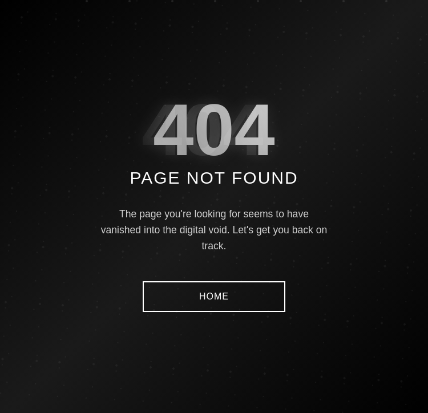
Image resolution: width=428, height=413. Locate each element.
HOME (214, 296)
